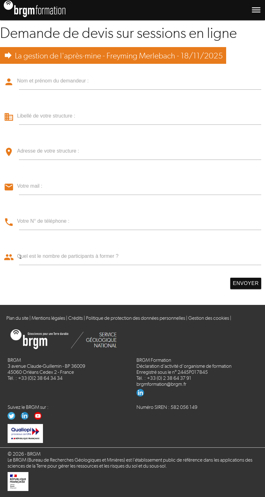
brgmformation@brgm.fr (161, 384)
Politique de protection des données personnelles (135, 318)
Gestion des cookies (208, 318)
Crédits (75, 318)
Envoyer (246, 283)
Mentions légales (48, 318)
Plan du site (17, 318)
